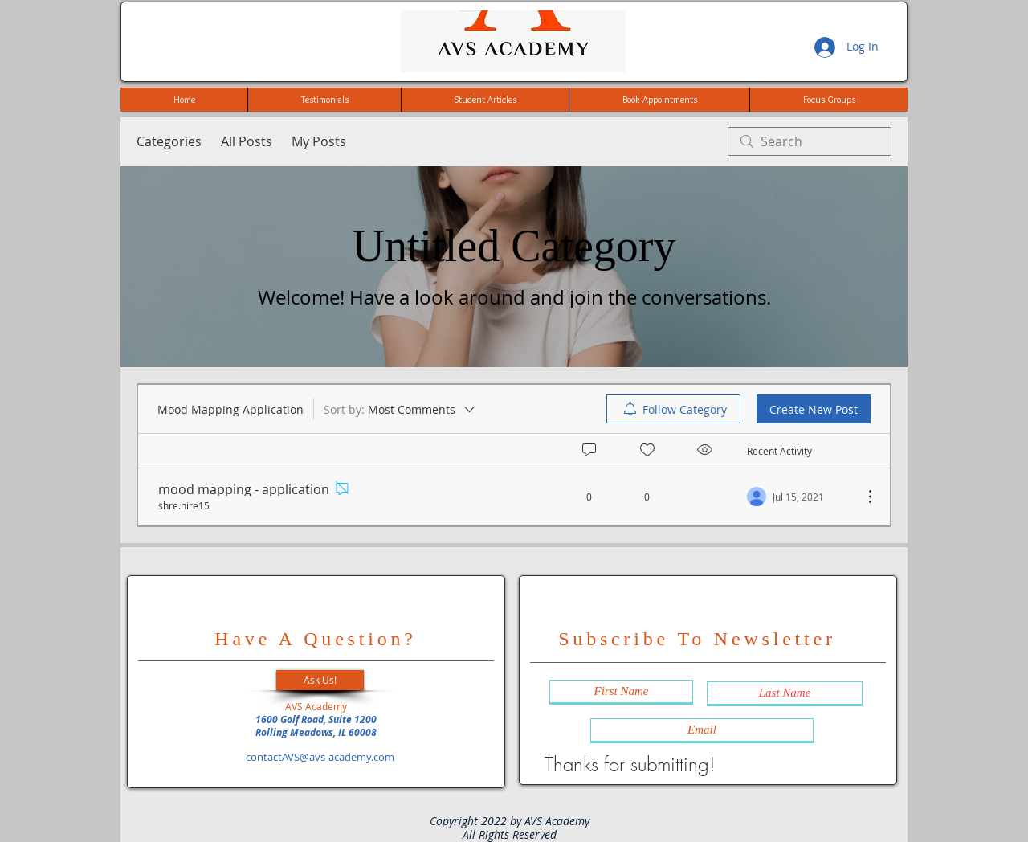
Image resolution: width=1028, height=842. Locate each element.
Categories (169, 141)
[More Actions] (861, 496)
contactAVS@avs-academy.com (320, 757)
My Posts (319, 141)
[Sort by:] (400, 409)
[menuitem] (673, 408)
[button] (320, 680)
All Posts (246, 141)
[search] (809, 141)
